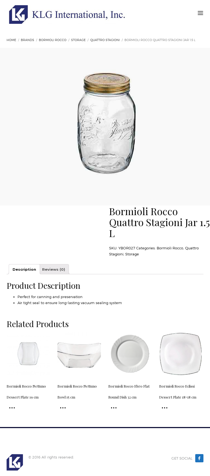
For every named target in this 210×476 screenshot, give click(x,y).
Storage (78, 40)
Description (24, 269)
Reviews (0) (53, 269)
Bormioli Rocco (52, 40)
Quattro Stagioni (105, 40)
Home (11, 40)
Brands (27, 40)
